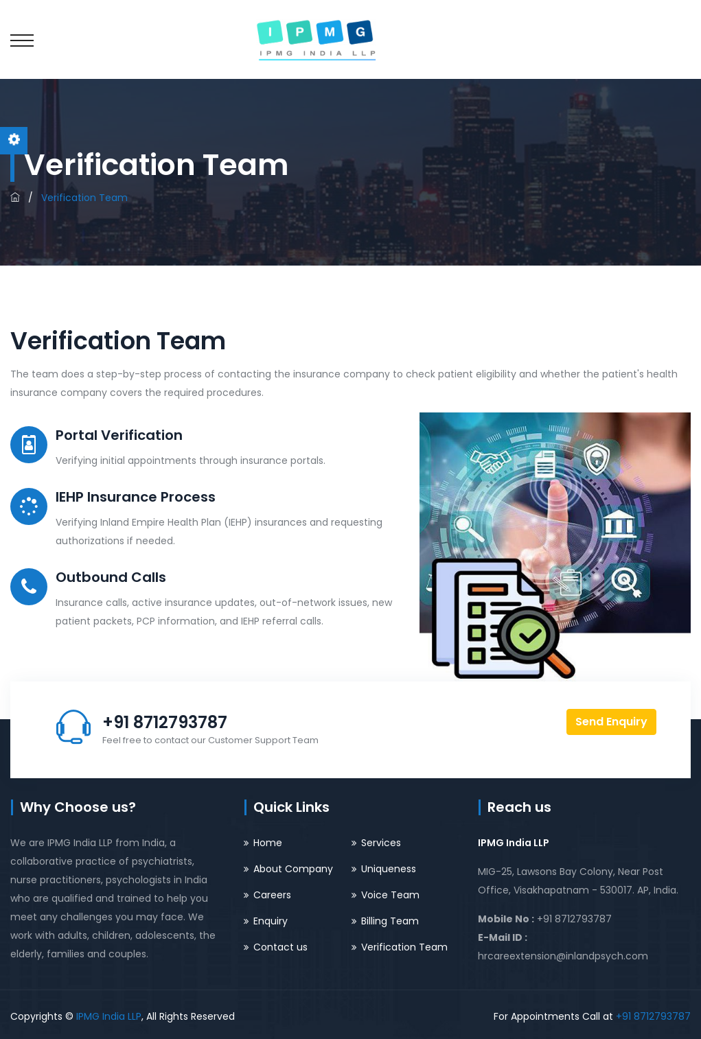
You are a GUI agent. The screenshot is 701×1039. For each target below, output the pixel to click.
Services (381, 843)
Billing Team (390, 921)
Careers (272, 895)
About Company (293, 869)
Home (267, 843)
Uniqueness (388, 869)
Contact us (280, 947)
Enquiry (270, 921)
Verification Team (404, 947)
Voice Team (390, 895)
